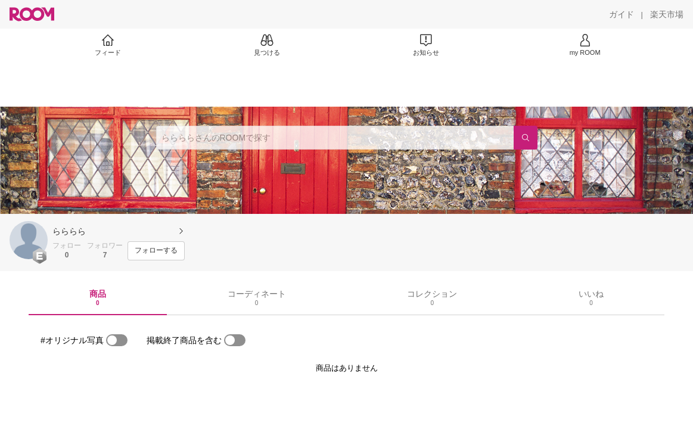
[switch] (117, 340)
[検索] (525, 138)
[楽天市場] (666, 14)
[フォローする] (156, 250)
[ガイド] (621, 14)
